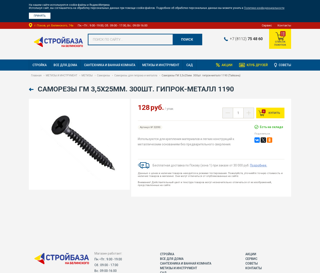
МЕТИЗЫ (87, 75)
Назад (31, 89)
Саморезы (103, 75)
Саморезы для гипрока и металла (135, 75)
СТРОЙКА (39, 65)
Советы (285, 65)
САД (189, 65)
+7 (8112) (245, 39)
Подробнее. (258, 165)
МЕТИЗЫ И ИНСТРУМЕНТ (160, 65)
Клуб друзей (257, 65)
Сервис (267, 25)
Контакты (284, 25)
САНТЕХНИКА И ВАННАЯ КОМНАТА (109, 65)
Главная (36, 75)
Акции (226, 65)
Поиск (187, 40)
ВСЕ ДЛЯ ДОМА (65, 65)
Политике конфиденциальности (264, 8)
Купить (274, 113)
